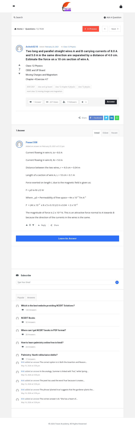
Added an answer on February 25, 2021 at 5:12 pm (45, 146)
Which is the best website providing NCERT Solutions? (48, 305)
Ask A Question (112, 17)
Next (114, 28)
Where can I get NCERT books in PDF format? (43, 330)
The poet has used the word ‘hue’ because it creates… (62, 380)
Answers (31, 297)
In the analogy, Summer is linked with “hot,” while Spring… (64, 371)
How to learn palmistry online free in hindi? (42, 342)
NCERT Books (28, 318)
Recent (114, 133)
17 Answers (28, 359)
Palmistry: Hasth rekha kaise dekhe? (39, 355)
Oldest (105, 133)
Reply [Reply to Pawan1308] (42, 225)
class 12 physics (84, 87)
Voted (96, 133)
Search (18, 17)
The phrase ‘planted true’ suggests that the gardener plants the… (67, 389)
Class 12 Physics (69, 47)
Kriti (23, 362)
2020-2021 (31, 87)
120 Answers (28, 310)
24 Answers (28, 347)
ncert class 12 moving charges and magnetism (44, 91)
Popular (21, 297)
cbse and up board (45, 87)
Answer (111, 101)
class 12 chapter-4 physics (65, 87)
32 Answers (28, 322)
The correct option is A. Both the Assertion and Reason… (63, 362)
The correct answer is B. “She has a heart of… (58, 399)
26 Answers (28, 334)
